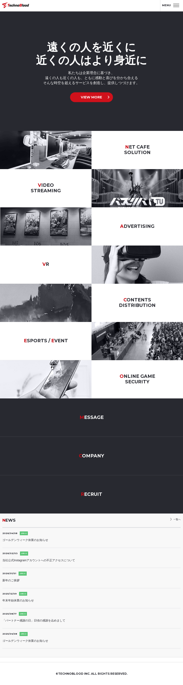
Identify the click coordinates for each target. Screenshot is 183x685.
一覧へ (177, 519)
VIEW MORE (91, 97)
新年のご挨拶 (11, 580)
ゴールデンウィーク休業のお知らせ (25, 540)
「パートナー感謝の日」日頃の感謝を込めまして (33, 620)
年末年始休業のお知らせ (18, 600)
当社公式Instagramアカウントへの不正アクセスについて (38, 560)
